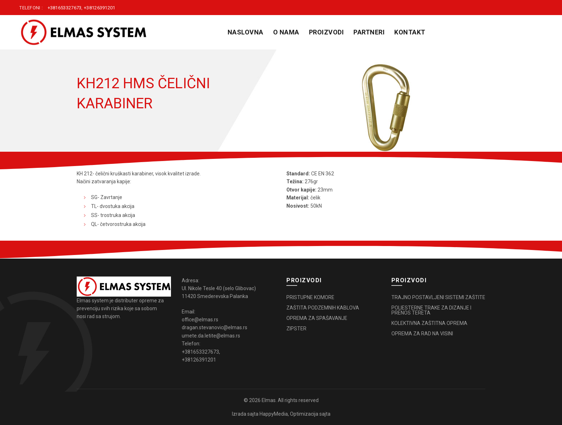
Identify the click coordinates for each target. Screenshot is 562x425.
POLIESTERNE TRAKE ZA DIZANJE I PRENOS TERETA (431, 310)
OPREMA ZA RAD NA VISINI (422, 333)
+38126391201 (99, 7)
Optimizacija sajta (310, 414)
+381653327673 (65, 7)
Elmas (269, 400)
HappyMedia (273, 414)
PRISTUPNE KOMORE (310, 297)
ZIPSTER (296, 328)
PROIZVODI (326, 32)
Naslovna (245, 32)
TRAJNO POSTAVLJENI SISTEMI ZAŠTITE (438, 297)
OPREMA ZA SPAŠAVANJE (316, 318)
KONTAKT (409, 32)
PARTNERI (369, 32)
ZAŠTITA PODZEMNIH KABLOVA (322, 308)
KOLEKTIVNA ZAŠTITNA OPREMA (429, 323)
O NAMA (286, 32)
